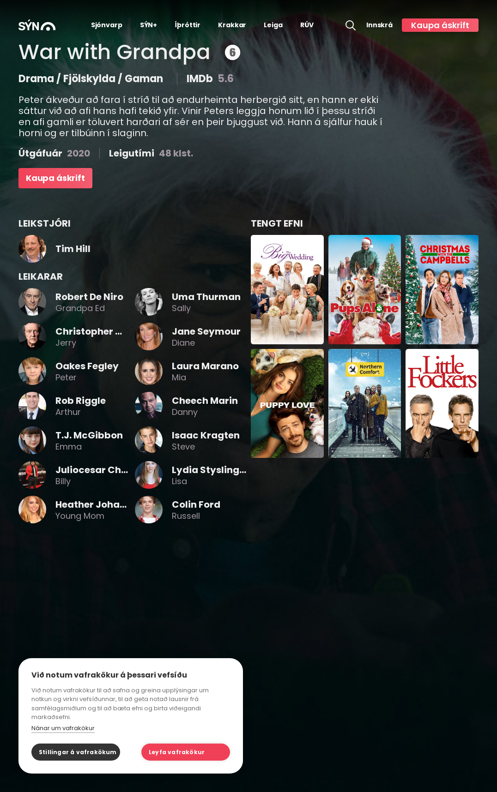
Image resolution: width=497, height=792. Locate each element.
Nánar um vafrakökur (63, 728)
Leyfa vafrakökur (177, 752)
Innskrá (379, 25)
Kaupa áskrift (440, 25)
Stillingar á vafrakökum (78, 752)
